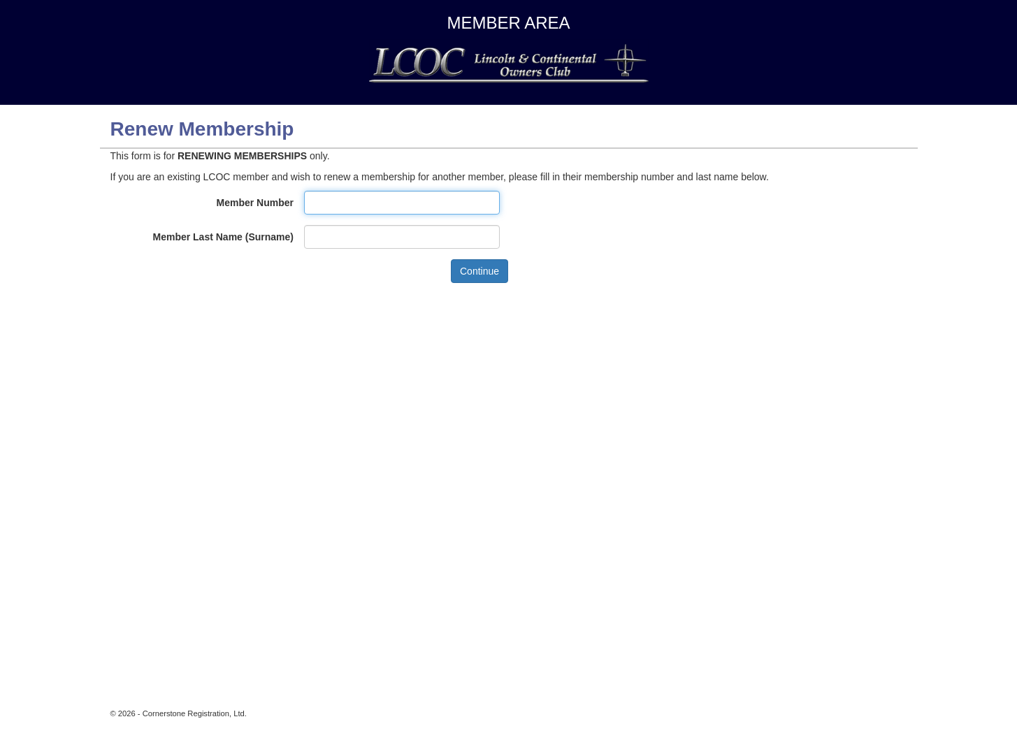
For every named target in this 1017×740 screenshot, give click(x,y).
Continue (479, 271)
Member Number (255, 202)
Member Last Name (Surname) (223, 236)
